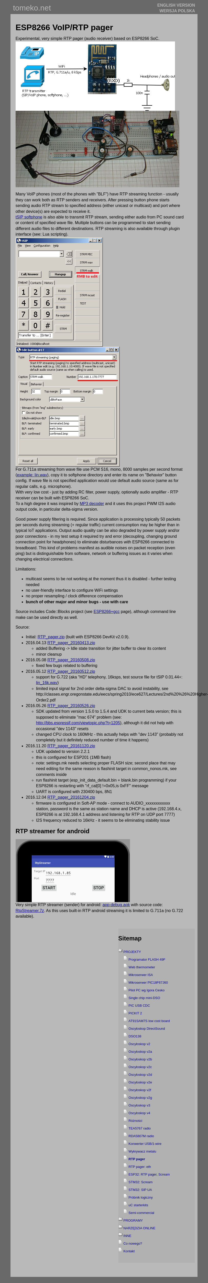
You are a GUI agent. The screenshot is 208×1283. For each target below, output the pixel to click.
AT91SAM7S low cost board (149, 1021)
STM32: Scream (140, 1182)
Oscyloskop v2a (140, 1052)
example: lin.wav (32, 475)
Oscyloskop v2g (140, 1098)
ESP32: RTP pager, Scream (149, 1174)
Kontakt (129, 1251)
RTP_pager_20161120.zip (71, 746)
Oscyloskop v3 (139, 1105)
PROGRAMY (133, 1220)
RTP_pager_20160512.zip (71, 671)
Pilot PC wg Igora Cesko (146, 990)
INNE (127, 1236)
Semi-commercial (141, 1213)
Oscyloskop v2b (140, 1059)
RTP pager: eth (139, 1167)
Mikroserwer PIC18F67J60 (148, 982)
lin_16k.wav (47, 683)
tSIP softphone (29, 217)
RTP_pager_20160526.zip (71, 706)
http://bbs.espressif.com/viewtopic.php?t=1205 (78, 723)
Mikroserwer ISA (140, 975)
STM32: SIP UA (140, 1190)
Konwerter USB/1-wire (144, 1144)
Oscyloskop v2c (140, 1067)
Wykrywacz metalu (142, 1151)
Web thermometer (141, 967)
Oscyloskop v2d (140, 1075)
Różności (135, 1121)
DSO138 (134, 1036)
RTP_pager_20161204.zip (71, 797)
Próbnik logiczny (140, 1197)
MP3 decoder (92, 503)
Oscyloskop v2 (139, 1044)
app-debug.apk (116, 905)
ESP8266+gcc (107, 611)
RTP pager (136, 1159)
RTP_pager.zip (51, 637)
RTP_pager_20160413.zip (71, 643)
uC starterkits (138, 1205)
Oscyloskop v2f (139, 1090)
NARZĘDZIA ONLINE (139, 1228)
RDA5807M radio (141, 1136)
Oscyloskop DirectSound (146, 1028)
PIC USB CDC (139, 1005)
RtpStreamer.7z (30, 910)
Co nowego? (132, 1243)
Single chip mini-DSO (144, 998)
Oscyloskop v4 (139, 1113)
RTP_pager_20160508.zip (71, 660)
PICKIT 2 (135, 1013)
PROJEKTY (132, 952)
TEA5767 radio (139, 1128)
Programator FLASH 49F (146, 959)
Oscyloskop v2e (140, 1082)
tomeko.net (32, 8)
